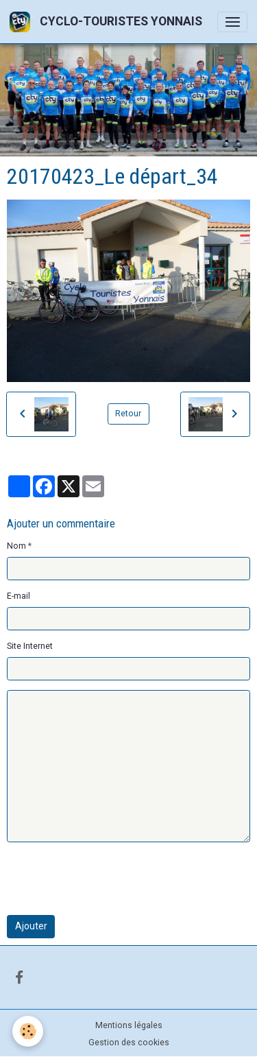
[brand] (108, 22)
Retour (128, 413)
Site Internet (30, 646)
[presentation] (111, 878)
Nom (16, 546)
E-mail (18, 596)
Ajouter (31, 925)
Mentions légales (128, 1025)
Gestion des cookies (128, 1042)
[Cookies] (27, 1031)
